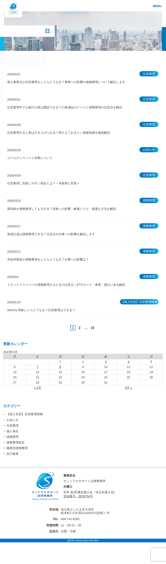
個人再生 (12, 431)
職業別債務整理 (17, 448)
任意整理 (12, 425)
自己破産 (12, 453)
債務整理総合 (15, 442)
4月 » (128, 387)
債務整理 (12, 437)
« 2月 (37, 387)
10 (92, 328)
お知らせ (12, 420)
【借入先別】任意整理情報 (24, 414)
